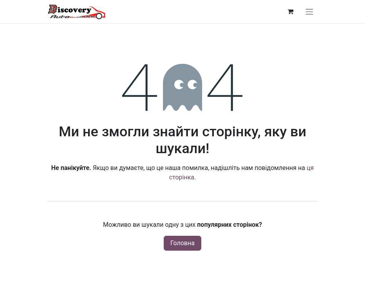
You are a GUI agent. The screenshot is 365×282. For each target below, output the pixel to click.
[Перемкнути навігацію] (309, 11)
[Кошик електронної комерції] (290, 11)
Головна (182, 243)
